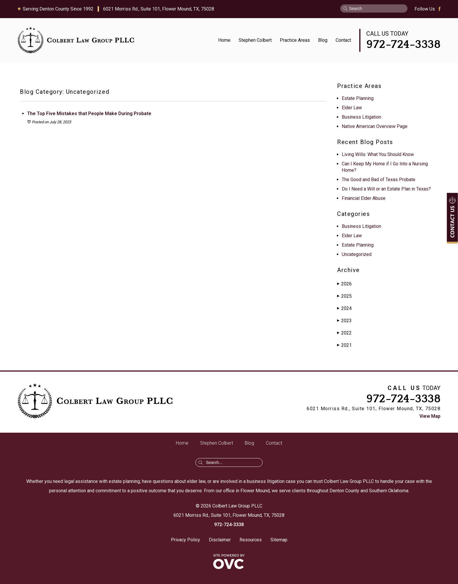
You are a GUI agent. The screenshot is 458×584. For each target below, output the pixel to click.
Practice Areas (295, 40)
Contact (343, 40)
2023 (344, 320)
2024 (344, 308)
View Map (429, 416)
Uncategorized (357, 254)
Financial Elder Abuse (364, 198)
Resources (251, 540)
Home (224, 40)
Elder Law (352, 107)
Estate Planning (358, 98)
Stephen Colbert (255, 40)
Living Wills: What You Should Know (378, 154)
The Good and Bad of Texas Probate (378, 179)
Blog (322, 40)
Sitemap (278, 540)
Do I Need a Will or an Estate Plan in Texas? (386, 189)
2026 (344, 283)
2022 (344, 332)
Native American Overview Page (374, 126)
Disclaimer (220, 540)
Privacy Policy (185, 540)
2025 (344, 296)
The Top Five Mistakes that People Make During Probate (89, 113)
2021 (344, 345)
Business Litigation (361, 117)
